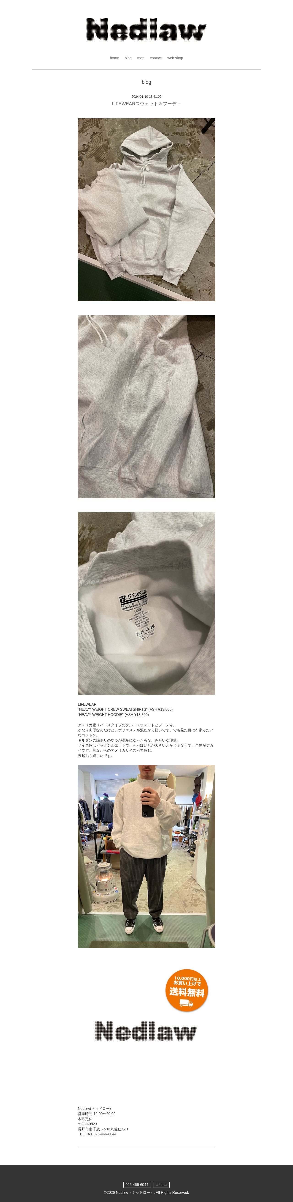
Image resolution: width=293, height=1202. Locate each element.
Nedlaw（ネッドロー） (135, 1192)
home (114, 58)
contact (156, 58)
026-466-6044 (104, 1134)
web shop (175, 58)
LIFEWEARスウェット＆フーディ (146, 103)
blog (128, 58)
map (140, 58)
